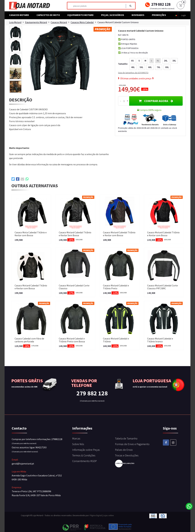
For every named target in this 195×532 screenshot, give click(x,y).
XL (158, 60)
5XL (141, 67)
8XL (167, 67)
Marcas (76, 438)
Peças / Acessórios (112, 14)
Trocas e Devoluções (126, 455)
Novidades (138, 14)
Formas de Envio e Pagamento (132, 444)
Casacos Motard (19, 14)
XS (132, 60)
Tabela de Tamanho (126, 438)
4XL (133, 67)
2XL (166, 60)
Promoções (159, 14)
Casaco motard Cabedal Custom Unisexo (119, 22)
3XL (174, 60)
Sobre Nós (78, 444)
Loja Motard (15, 22)
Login (183, 15)
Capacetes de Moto (48, 14)
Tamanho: (123, 63)
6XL (150, 67)
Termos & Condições (83, 455)
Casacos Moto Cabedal (83, 22)
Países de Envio (124, 449)
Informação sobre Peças (86, 449)
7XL (158, 67)
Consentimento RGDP (84, 461)
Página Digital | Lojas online (102, 515)
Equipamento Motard (80, 14)
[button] (176, 15)
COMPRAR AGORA (156, 101)
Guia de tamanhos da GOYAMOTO (133, 72)
